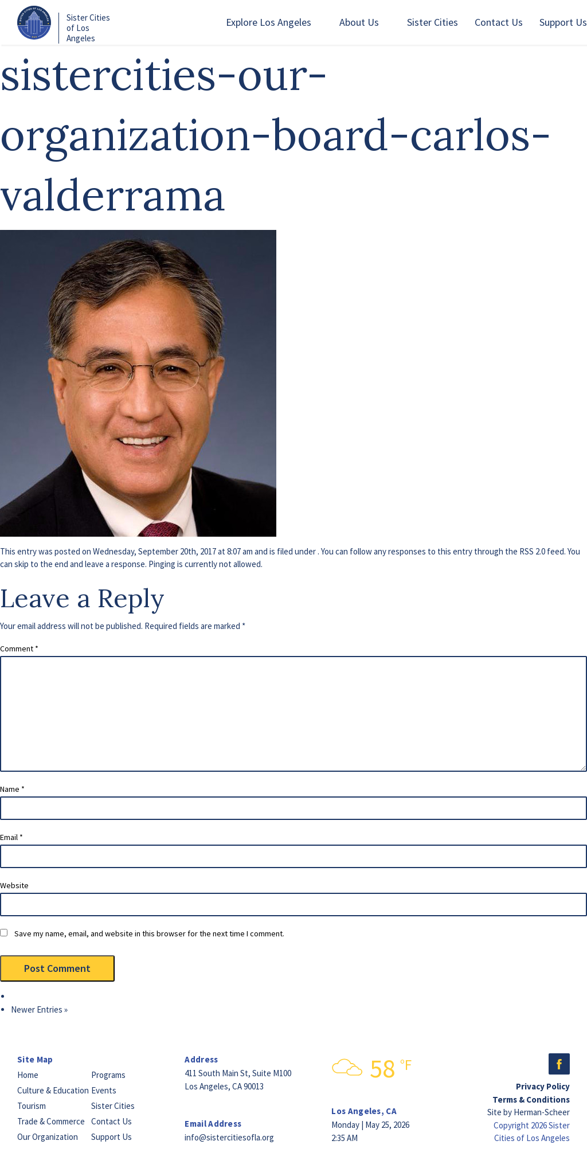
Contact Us (499, 22)
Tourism (31, 1105)
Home (27, 1074)
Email (11, 837)
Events (103, 1090)
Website (14, 885)
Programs (108, 1074)
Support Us (563, 22)
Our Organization (47, 1136)
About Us (359, 22)
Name (12, 789)
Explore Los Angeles (268, 22)
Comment (19, 648)
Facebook (559, 1064)
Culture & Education (53, 1090)
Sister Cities (432, 22)
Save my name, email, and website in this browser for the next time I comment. (149, 933)
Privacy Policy (543, 1086)
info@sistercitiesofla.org (229, 1137)
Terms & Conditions (531, 1099)
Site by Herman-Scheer (528, 1112)
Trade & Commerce (51, 1121)
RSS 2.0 (532, 551)
